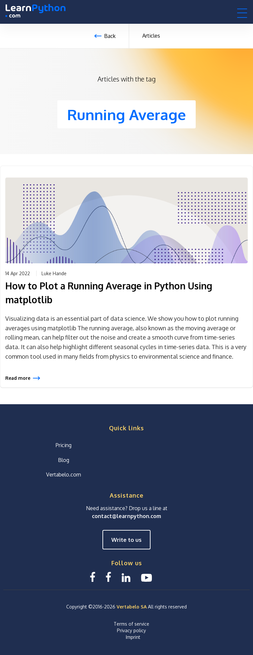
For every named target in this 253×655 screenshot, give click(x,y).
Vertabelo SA (132, 606)
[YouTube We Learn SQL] (147, 577)
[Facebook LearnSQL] (92, 577)
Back (110, 36)
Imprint (133, 636)
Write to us (126, 539)
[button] (242, 13)
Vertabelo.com (63, 474)
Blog (63, 459)
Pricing (63, 445)
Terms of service (131, 623)
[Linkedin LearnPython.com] (126, 577)
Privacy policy (131, 630)
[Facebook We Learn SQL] (108, 577)
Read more (17, 378)
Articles (151, 35)
